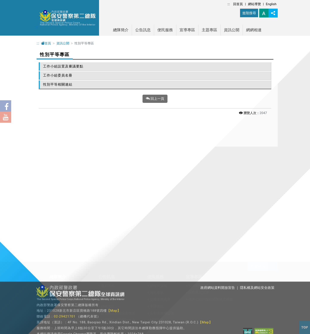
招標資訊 (108, 191)
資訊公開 (231, 30)
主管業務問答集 (162, 198)
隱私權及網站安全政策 (118, 198)
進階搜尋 (249, 13)
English (271, 4)
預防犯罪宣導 (198, 171)
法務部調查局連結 (150, 246)
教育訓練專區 (62, 239)
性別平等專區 (97, 239)
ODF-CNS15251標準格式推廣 (210, 184)
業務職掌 (59, 198)
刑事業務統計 (111, 178)
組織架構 (59, 184)
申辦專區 (157, 191)
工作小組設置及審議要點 (63, 66)
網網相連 (254, 30)
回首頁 (238, 4)
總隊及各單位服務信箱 (69, 205)
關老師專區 (60, 232)
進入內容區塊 (10, 2)
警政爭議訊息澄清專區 (104, 253)
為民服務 (157, 178)
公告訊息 (143, 30)
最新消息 (108, 171)
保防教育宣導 (198, 178)
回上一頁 (155, 98)
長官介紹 (59, 178)
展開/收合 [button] (273, 151)
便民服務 (165, 30)
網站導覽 (254, 4)
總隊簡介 (121, 30)
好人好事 (108, 184)
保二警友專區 (62, 246)
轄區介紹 (59, 191)
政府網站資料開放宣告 (118, 205)
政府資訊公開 (97, 232)
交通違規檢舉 (160, 184)
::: (229, 4)
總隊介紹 (59, 171)
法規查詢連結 (146, 239)
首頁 (46, 43)
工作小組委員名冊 (57, 75)
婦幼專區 (157, 212)
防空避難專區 (97, 246)
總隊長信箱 (158, 171)
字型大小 (263, 13)
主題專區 (209, 30)
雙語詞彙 (157, 205)
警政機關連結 (146, 232)
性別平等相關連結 (57, 84)
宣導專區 (187, 30)
